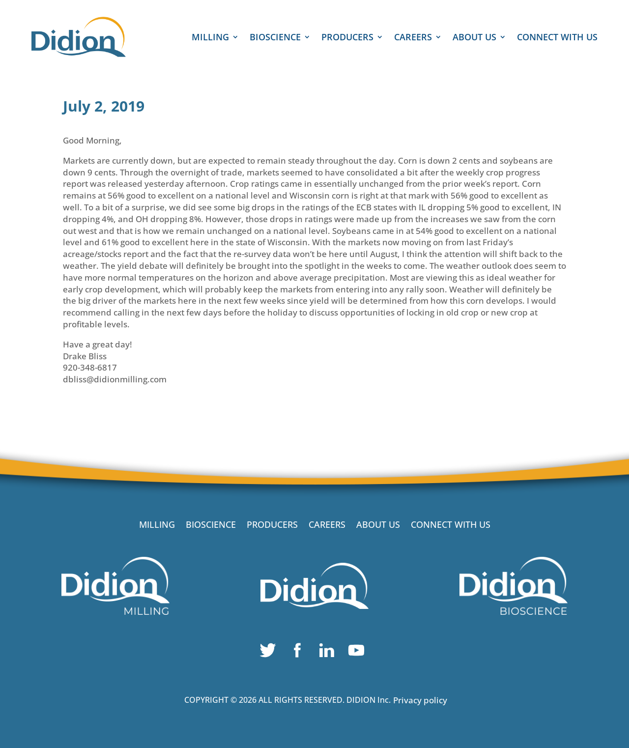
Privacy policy (420, 700)
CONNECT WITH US (557, 38)
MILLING (210, 38)
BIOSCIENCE (275, 38)
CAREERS (413, 38)
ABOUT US (474, 38)
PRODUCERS (347, 38)
